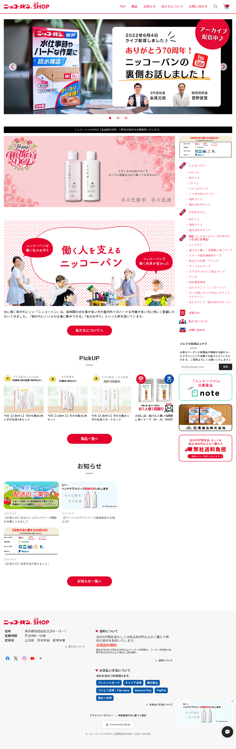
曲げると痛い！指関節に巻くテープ (210, 250)
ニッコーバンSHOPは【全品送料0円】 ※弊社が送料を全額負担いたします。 (118, 129)
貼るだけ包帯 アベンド (204, 260)
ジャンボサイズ (198, 188)
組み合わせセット (200, 204)
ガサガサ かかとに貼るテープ (207, 271)
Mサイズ (194, 177)
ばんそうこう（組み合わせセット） (211, 302)
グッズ (193, 276)
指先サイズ (196, 199)
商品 (134, 6)
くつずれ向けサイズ (201, 193)
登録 (225, 366)
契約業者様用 (197, 282)
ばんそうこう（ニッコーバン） (208, 287)
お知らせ (149, 6)
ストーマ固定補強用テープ (205, 255)
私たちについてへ (89, 330)
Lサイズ (193, 183)
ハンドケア (196, 244)
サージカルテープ (200, 266)
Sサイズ (194, 172)
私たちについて (172, 6)
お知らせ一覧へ (89, 581)
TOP (123, 6)
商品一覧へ (89, 439)
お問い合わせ (198, 6)
